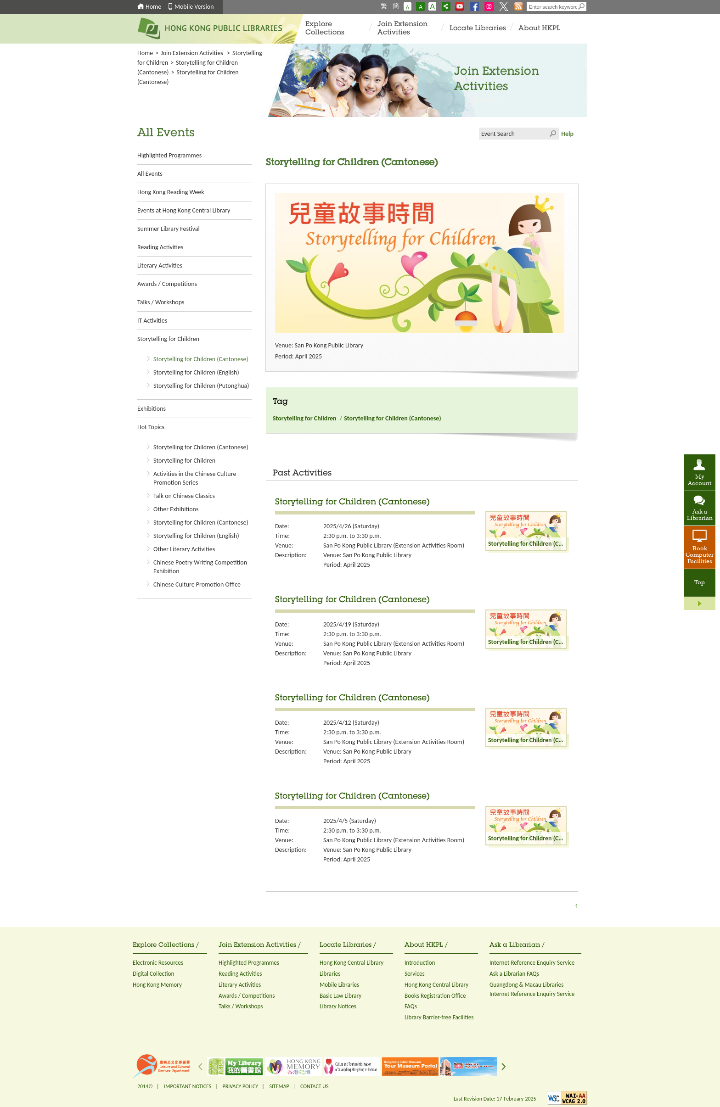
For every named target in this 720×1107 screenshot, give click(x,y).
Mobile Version (194, 7)
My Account (699, 480)
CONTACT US (314, 1086)
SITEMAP (279, 1086)
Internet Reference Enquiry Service (531, 963)
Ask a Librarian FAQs (514, 974)
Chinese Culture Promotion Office (197, 584)
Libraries (330, 974)
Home (153, 7)
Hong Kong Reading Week (170, 192)
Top (699, 583)
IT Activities (152, 320)
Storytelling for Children (168, 339)
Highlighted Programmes (169, 155)
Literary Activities (159, 265)
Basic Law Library (340, 996)
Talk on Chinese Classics (184, 496)
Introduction (420, 963)
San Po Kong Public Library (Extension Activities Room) (393, 545)
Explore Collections (324, 28)
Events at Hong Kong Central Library (183, 210)
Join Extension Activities (402, 28)
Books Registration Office (435, 996)
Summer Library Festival (168, 229)
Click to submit (553, 134)
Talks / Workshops (160, 302)
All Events (150, 174)
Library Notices (338, 1006)
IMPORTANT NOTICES (187, 1086)
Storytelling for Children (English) (196, 372)
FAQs (411, 1006)
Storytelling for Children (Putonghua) (201, 386)
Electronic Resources (158, 963)
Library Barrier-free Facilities (439, 1017)
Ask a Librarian (700, 515)
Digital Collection (153, 974)
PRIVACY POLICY (241, 1086)
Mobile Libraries (339, 985)
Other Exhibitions (175, 509)
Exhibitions (151, 409)
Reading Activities (160, 247)
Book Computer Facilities (700, 555)
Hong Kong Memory (157, 985)
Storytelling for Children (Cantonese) (200, 359)
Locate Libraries (478, 28)
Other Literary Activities (184, 549)
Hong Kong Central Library (351, 963)
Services (415, 974)
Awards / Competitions (167, 284)
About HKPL (539, 28)
